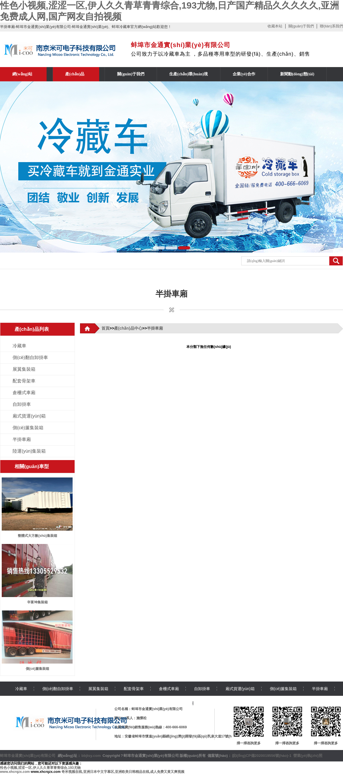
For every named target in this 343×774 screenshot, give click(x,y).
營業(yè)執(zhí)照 (307, 755)
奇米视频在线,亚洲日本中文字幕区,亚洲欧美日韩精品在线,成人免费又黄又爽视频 (122, 772)
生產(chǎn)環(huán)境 (188, 74)
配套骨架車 (24, 380)
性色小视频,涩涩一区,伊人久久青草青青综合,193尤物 (40, 768)
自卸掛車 (22, 404)
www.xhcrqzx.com (15, 772)
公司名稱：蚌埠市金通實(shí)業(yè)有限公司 (148, 709)
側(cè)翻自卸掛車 (30, 357)
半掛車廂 (171, 293)
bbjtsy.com (91, 755)
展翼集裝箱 (24, 369)
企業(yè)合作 (244, 74)
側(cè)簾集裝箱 (28, 427)
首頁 (105, 328)
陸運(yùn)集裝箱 (29, 451)
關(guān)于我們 (301, 26)
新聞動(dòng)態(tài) (297, 74)
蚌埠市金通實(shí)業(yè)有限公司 (27, 755)
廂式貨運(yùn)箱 (29, 416)
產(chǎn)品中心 (128, 328)
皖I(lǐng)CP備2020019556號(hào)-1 (261, 755)
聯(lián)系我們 (331, 26)
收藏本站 (275, 26)
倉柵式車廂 (24, 392)
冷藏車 (19, 345)
